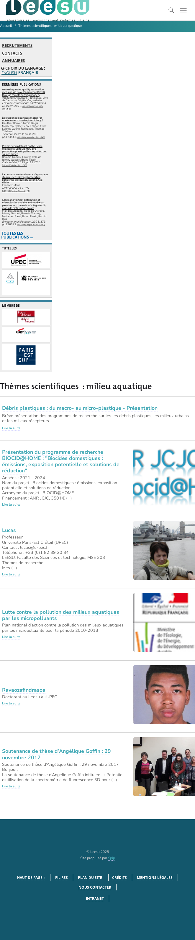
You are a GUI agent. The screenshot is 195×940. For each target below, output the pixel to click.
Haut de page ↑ (31, 877)
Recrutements (17, 45)
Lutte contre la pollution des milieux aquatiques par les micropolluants (60, 615)
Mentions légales (155, 877)
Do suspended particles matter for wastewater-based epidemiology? (22, 119)
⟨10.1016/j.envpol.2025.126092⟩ (31, 224)
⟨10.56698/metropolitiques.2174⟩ (16, 191)
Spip (111, 858)
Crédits (119, 877)
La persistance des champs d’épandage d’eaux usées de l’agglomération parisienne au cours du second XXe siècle (25, 179)
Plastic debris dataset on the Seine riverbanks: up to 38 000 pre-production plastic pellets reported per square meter (24, 150)
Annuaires (13, 60)
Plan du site (90, 877)
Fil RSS (61, 877)
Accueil (6, 25)
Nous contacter (94, 887)
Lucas (9, 530)
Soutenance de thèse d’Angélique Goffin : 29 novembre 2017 (56, 754)
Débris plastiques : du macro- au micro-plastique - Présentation (80, 408)
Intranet (95, 898)
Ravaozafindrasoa (23, 689)
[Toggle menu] (183, 10)
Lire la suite (11, 428)
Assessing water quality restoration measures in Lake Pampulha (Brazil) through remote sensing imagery (23, 92)
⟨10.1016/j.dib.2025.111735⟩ (14, 165)
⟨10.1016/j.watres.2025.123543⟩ (31, 137)
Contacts (12, 53)
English (9, 73)
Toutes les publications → (17, 235)
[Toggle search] (171, 10)
